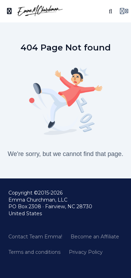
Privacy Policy (86, 252)
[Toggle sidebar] (9, 11)
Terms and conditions (34, 252)
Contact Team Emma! (35, 236)
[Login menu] (124, 11)
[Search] (110, 11)
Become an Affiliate (95, 236)
